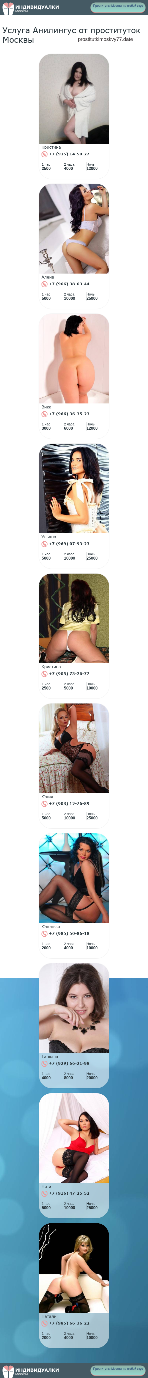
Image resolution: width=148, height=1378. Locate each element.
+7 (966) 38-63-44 (66, 284)
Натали (49, 1316)
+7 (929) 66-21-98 (66, 1064)
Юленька (51, 927)
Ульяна (49, 537)
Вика (47, 407)
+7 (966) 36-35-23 (66, 414)
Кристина (51, 147)
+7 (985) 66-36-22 (66, 1324)
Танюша (50, 1056)
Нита (47, 1186)
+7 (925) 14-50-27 (66, 154)
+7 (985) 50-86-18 (66, 934)
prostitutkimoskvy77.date (106, 39)
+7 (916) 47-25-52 (66, 1194)
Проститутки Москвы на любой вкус (118, 5)
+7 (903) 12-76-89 (66, 804)
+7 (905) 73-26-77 (66, 674)
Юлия (47, 797)
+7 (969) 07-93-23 (66, 544)
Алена (48, 277)
